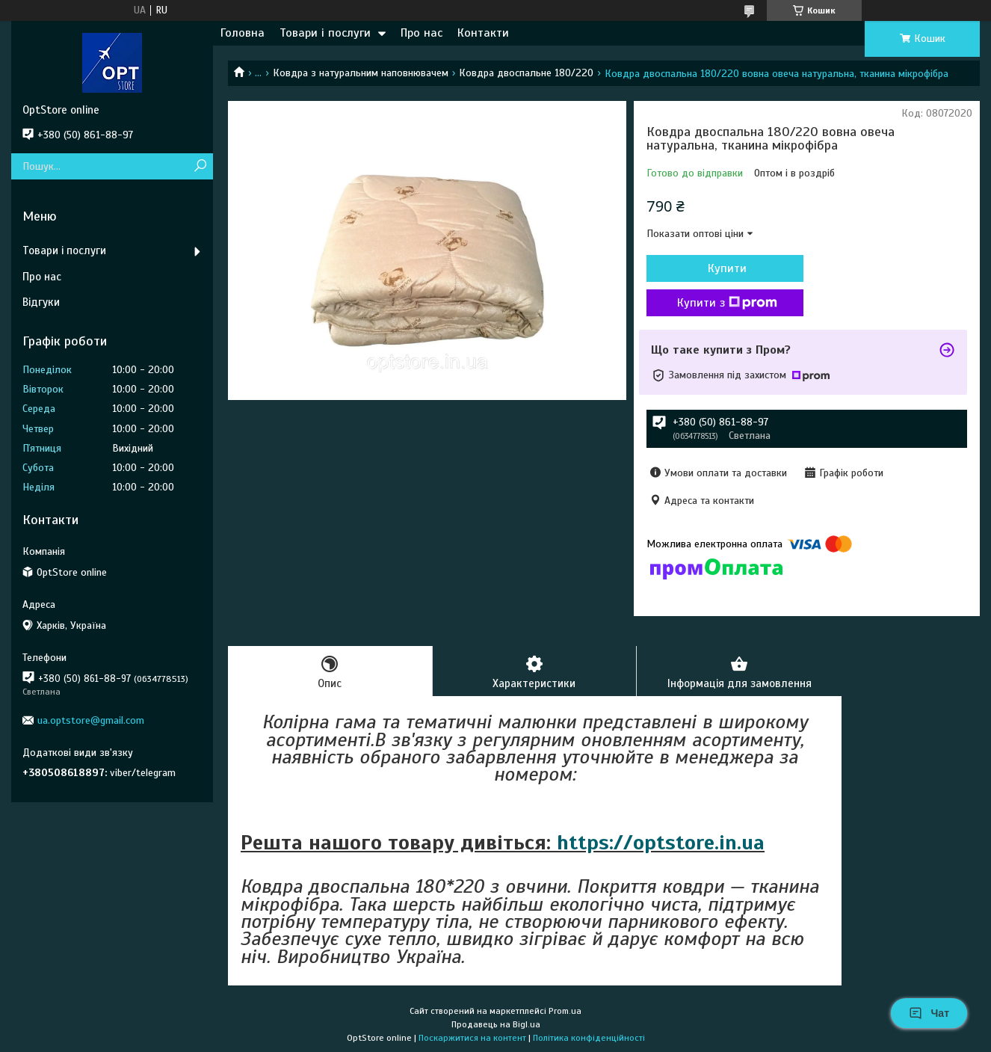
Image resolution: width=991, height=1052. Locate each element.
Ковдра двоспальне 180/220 (526, 73)
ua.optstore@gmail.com (90, 720)
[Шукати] (200, 166)
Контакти (483, 32)
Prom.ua (565, 1011)
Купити (727, 268)
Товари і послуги (325, 32)
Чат (929, 1013)
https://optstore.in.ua (661, 842)
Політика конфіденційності (589, 1038)
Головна (242, 32)
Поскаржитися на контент (472, 1038)
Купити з (727, 302)
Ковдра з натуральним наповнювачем (360, 73)
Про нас (421, 32)
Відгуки (41, 302)
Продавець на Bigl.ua (495, 1024)
